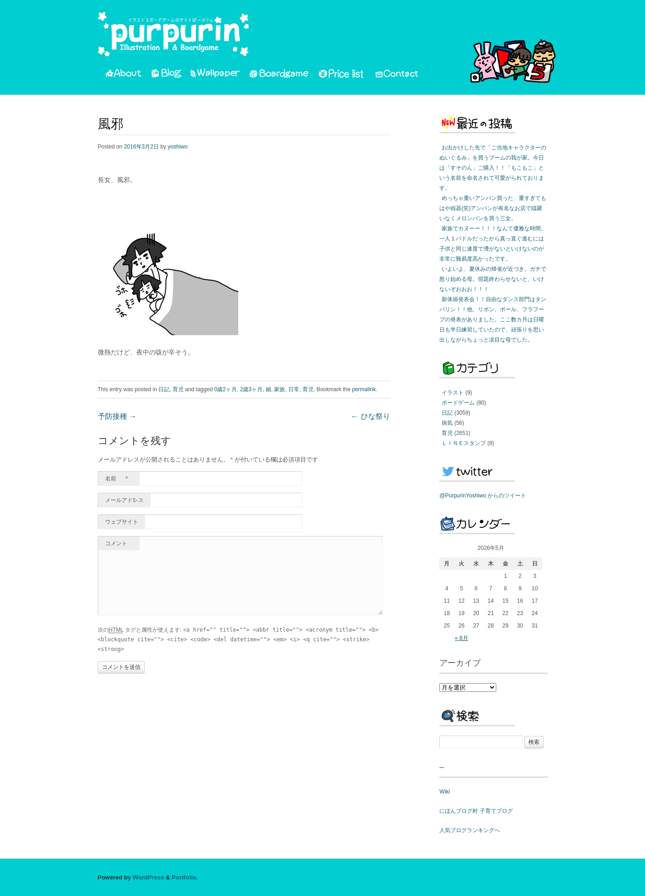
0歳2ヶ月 (225, 389)
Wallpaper (215, 74)
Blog (166, 74)
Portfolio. (185, 877)
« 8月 (461, 638)
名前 (116, 478)
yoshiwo (177, 146)
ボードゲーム (458, 402)
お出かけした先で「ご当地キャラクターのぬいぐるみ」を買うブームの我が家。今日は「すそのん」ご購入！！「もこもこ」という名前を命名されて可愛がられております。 (492, 167)
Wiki (444, 791)
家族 (279, 389)
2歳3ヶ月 (251, 389)
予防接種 (117, 417)
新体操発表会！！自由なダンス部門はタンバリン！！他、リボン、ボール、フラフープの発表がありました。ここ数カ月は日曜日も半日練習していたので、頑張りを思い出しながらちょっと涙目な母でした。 (492, 319)
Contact (397, 74)
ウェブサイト (121, 522)
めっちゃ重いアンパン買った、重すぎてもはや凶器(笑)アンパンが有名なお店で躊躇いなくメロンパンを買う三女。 (492, 208)
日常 (293, 389)
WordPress (148, 877)
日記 (163, 389)
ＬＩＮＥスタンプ (464, 443)
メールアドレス (124, 500)
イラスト (453, 392)
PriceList (341, 74)
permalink (364, 389)
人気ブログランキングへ (469, 830)
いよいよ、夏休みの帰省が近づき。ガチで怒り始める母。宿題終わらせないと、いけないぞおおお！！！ (492, 279)
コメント (116, 543)
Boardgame (278, 74)
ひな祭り (370, 417)
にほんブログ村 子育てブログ (475, 811)
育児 (178, 389)
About (123, 74)
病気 (447, 423)
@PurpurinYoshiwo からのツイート (482, 495)
